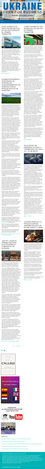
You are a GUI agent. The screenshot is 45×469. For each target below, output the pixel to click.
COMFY (26, 139)
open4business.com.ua (7, 467)
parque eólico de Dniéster (6, 235)
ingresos (29, 139)
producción (30, 279)
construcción (5, 222)
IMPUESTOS (7, 73)
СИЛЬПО (17, 341)
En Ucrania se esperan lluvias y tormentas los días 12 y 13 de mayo (33, 148)
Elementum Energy (6, 233)
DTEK (3, 73)
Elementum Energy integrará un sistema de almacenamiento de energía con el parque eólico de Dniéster (11, 84)
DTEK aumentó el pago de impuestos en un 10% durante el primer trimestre (11, 30)
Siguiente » (18, 346)
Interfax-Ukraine (16, 467)
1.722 (13, 346)
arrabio (26, 279)
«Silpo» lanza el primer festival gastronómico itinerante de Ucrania (9, 244)
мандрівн (13, 341)
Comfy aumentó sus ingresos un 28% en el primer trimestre (33, 29)
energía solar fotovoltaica (15, 233)
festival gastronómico (6, 341)
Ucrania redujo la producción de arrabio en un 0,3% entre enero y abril (33, 224)
